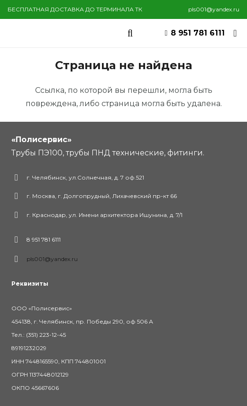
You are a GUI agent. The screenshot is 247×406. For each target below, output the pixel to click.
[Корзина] (235, 33)
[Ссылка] (51, 33)
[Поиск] (129, 33)
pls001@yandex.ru (52, 258)
